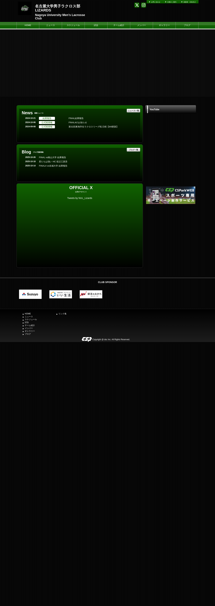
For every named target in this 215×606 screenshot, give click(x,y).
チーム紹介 (118, 25)
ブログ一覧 (133, 150)
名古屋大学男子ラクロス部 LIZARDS (57, 8)
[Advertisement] (170, 230)
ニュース (50, 25)
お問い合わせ (155, 2)
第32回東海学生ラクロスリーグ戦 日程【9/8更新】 (93, 126)
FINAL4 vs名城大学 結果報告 (53, 166)
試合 (96, 25)
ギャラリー (164, 25)
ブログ (187, 25)
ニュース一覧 (133, 111)
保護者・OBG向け (189, 2)
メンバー (141, 25)
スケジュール (73, 25)
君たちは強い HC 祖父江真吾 (53, 161)
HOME (28, 25)
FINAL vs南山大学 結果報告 (52, 157)
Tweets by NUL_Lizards (79, 198)
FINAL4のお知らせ (78, 122)
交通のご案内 (171, 2)
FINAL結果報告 (76, 118)
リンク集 (62, 314)
